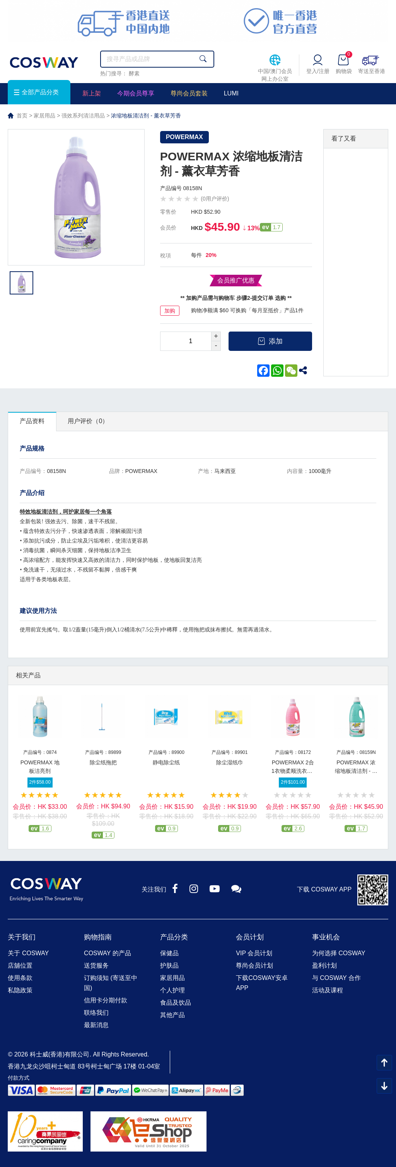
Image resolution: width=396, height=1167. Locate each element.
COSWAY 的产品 (107, 953)
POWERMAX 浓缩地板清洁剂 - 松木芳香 (356, 771)
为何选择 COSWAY (338, 953)
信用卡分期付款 (105, 1000)
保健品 (169, 953)
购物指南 (98, 937)
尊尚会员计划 (254, 965)
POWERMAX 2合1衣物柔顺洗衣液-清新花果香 (292, 771)
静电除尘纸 (166, 762)
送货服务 (96, 965)
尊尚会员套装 (189, 93)
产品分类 (174, 937)
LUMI (231, 93)
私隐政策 (20, 990)
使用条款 (20, 978)
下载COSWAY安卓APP (261, 983)
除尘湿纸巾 (229, 762)
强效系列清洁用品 (83, 115)
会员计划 (250, 937)
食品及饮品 (175, 1002)
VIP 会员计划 (254, 953)
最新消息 (96, 1025)
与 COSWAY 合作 (336, 978)
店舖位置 (20, 965)
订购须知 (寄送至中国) (110, 983)
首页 (22, 115)
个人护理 (172, 990)
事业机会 (326, 937)
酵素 (134, 73)
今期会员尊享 (135, 93)
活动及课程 (327, 990)
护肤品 (169, 965)
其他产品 (172, 1015)
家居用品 (44, 115)
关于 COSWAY (28, 953)
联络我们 (96, 1012)
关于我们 (22, 937)
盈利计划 (324, 965)
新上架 (91, 93)
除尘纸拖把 (103, 762)
